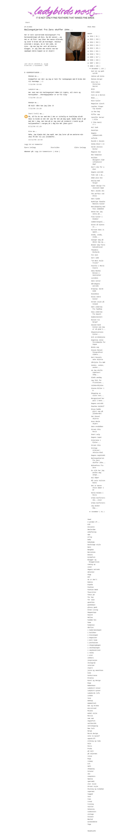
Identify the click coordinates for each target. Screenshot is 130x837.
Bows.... (94, 98)
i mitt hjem (92, 640)
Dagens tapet (96, 437)
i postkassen (93, 643)
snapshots (91, 776)
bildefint (91, 557)
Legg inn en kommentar (33, 144)
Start (27, 22)
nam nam (91, 718)
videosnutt (92, 812)
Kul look (94, 127)
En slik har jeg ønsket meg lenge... (97, 473)
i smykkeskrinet (94, 650)
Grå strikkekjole (98, 337)
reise (90, 756)
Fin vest (94, 255)
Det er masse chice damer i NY (97, 488)
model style (92, 713)
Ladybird (32, 89)
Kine (30, 131)
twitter (91, 807)
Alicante (91, 527)
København (91, 685)
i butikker (92, 632)
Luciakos (94, 278)
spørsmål (91, 781)
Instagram (91, 663)
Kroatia (91, 678)
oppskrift (91, 738)
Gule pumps (95, 92)
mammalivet (92, 703)
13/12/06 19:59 (35, 140)
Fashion (91, 587)
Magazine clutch (97, 104)
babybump (91, 542)
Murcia (90, 716)
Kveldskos (95, 294)
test (89, 796)
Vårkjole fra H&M (98, 362)
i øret (90, 655)
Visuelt (91, 817)
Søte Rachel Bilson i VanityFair (96, 273)
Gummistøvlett (96, 317)
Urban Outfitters (98, 503)
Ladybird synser (94, 690)
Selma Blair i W (97, 144)
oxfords (94, 138)
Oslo (89, 743)
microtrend (92, 708)
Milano (90, 711)
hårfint (91, 627)
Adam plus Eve (96, 178)
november (95, 512)
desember (95, 69)
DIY (89, 577)
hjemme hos (92, 620)
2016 (92, 36)
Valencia (91, 809)
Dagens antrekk (97, 172)
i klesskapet (38, 65)
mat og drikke (93, 706)
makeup (90, 701)
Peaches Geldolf (97, 406)
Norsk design (93, 733)
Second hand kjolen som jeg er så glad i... (98, 327)
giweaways (91, 605)
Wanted (90, 819)
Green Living (93, 610)
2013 (92, 45)
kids (89, 673)
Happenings (92, 612)
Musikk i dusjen (97, 141)
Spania (90, 779)
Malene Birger (96, 79)
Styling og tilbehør (96, 789)
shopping (91, 769)
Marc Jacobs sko (97, 191)
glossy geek (92, 607)
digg (89, 574)
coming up (91, 564)
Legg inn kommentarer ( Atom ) (47, 151)
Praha (90, 749)
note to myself (94, 736)
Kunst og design (94, 680)
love (89, 698)
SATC (89, 766)
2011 (92, 51)
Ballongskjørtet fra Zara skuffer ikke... (48, 30)
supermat (91, 791)
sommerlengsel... (98, 222)
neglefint (91, 721)
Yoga (89, 824)
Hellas (90, 617)
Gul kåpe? (95, 478)
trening (91, 804)
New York (91, 728)
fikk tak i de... (98, 175)
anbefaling (92, 532)
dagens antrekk (94, 569)
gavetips (91, 602)
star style (92, 784)
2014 (92, 42)
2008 (92, 60)
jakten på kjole (97, 76)
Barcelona (91, 552)
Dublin (90, 582)
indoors (91, 658)
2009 (92, 57)
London (90, 696)
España (90, 585)
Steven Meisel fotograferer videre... (97, 352)
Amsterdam (91, 529)
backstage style (94, 545)
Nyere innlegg (30, 147)
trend (90, 801)
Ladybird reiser (94, 688)
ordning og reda (94, 741)
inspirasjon (92, 660)
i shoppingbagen (94, 645)
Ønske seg (95, 347)
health (90, 615)
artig (90, 537)
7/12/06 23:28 (35, 108)
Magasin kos (96, 152)
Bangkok (91, 550)
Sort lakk (95, 258)
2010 (92, 54)
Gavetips (94, 130)
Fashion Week (93, 590)
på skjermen (92, 754)
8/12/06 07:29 (35, 126)
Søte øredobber (97, 426)
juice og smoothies (95, 670)
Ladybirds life (94, 693)
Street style (93, 786)
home (89, 622)
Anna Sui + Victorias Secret (95, 84)
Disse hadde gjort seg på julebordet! (97, 411)
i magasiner (92, 638)
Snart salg (95, 434)
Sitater (91, 771)
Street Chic (96, 445)
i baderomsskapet (94, 630)
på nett (91, 751)
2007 (92, 63)
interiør (91, 665)
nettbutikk (92, 723)
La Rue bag (95, 111)
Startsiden (55, 147)
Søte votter (96, 281)
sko (89, 774)
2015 (92, 39)
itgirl (90, 668)
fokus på (91, 595)
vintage (91, 814)
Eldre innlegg (80, 147)
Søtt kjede (95, 199)
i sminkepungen (94, 648)
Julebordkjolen (97, 385)
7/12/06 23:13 (35, 98)
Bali (89, 547)
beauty (90, 555)
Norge (90, 731)
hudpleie (91, 625)
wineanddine (92, 822)
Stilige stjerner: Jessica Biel (97, 450)
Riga (89, 759)
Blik (93, 89)
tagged (90, 794)
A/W (89, 524)
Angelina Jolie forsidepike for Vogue (98, 342)
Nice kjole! (96, 101)
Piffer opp (95, 114)
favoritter (92, 592)
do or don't (92, 579)
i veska (91, 653)
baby (89, 539)
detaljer (91, 572)
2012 (92, 48)
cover (90, 567)
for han (91, 597)
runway (90, 761)
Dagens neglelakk (98, 455)
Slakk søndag (96, 377)
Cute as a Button (98, 95)
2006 (92, 66)
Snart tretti (34, 114)
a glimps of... (94, 522)
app (89, 534)
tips (89, 799)
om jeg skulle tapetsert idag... (96, 373)
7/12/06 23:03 (35, 84)
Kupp (46, 65)
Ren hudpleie (96, 155)
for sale (91, 600)
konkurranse (92, 675)
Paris (90, 746)
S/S (89, 764)
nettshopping (93, 726)
